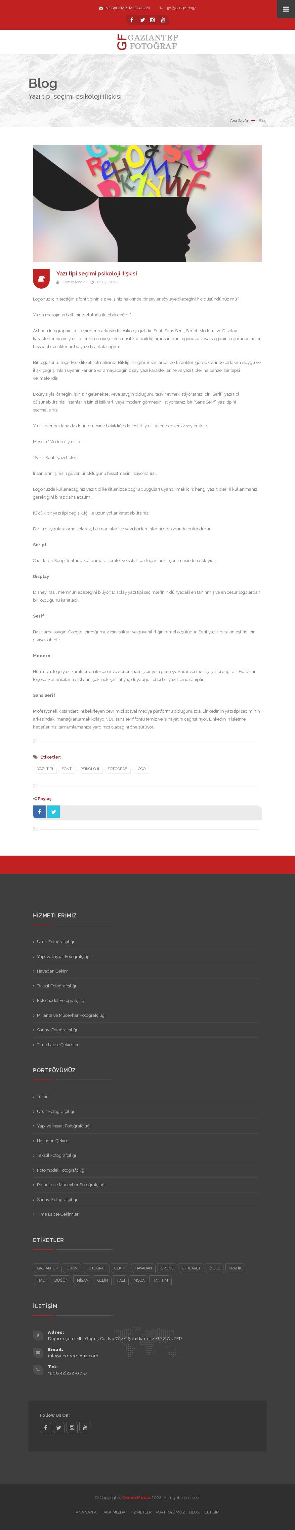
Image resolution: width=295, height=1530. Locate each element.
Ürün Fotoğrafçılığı (55, 941)
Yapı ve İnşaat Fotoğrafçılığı (64, 956)
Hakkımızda (113, 1512)
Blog (194, 1512)
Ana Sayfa (239, 120)
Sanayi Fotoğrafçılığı (57, 1029)
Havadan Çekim (52, 971)
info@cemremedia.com (124, 8)
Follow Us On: (55, 1415)
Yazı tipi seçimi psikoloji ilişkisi (98, 273)
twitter (58, 1427)
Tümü (43, 1096)
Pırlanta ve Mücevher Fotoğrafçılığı (71, 1015)
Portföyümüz (170, 1512)
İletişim (212, 1512)
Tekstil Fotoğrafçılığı (56, 985)
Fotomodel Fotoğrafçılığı (61, 1000)
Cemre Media (74, 282)
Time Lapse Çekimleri (58, 1044)
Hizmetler (140, 1512)
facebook (45, 1427)
